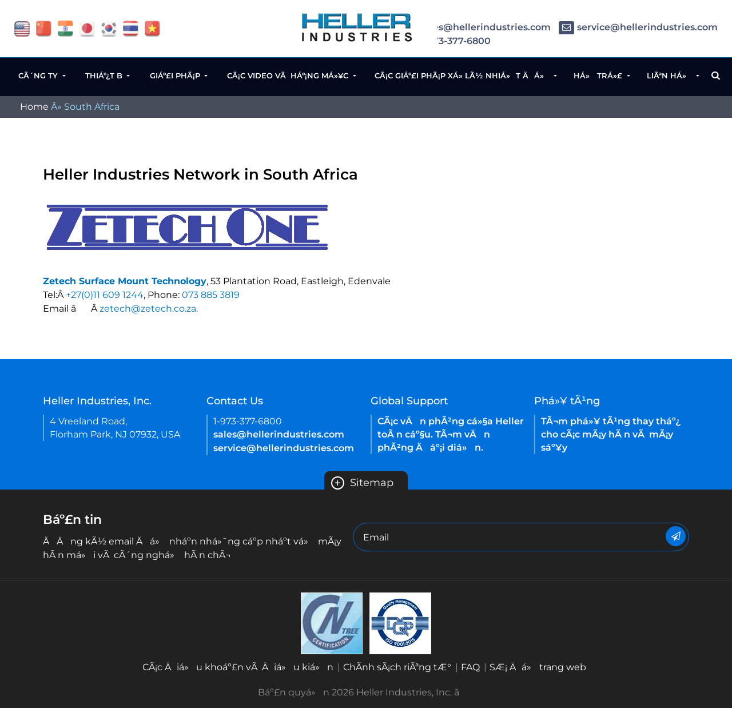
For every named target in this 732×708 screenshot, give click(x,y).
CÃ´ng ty (39, 75)
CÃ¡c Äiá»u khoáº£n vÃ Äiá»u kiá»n (237, 667)
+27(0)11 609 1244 (105, 294)
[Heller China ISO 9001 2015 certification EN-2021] (400, 622)
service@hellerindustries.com (638, 27)
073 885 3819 (211, 294)
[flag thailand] (130, 27)
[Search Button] (715, 75)
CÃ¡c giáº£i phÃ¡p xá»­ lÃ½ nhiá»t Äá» (463, 75)
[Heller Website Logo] (357, 27)
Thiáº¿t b (105, 75)
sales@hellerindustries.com (476, 27)
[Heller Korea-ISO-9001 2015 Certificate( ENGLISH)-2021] (331, 622)
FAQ (470, 667)
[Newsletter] (676, 536)
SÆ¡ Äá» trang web (538, 667)
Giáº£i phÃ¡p (176, 75)
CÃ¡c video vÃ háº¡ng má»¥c (289, 75)
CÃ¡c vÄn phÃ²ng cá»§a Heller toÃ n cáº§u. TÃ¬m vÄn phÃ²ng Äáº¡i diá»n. (450, 434)
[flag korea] (109, 27)
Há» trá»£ (599, 75)
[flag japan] (87, 27)
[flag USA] (22, 27)
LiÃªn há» (670, 75)
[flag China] (43, 27)
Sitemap (362, 483)
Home (34, 106)
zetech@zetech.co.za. (149, 308)
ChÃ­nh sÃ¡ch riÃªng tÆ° (397, 667)
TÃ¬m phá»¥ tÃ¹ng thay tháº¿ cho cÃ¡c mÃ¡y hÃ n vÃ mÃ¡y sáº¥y (611, 434)
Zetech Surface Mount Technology (124, 281)
